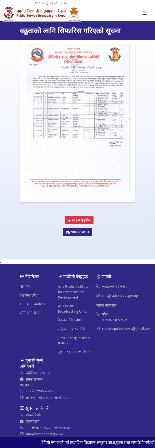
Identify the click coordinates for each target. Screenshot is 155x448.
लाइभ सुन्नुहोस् (79, 220)
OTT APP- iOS (29, 313)
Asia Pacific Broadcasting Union (73, 309)
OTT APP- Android (33, 304)
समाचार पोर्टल (77, 231)
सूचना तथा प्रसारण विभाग (74, 352)
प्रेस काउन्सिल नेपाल (70, 320)
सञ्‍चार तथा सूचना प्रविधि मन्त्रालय (74, 340)
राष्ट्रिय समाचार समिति (71, 329)
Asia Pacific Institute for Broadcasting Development (73, 292)
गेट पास (25, 287)
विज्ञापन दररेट (29, 295)
